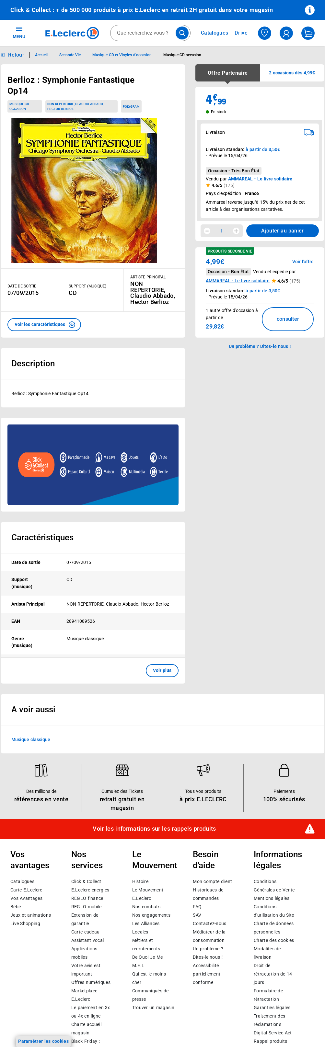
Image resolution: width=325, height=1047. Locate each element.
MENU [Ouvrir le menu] (19, 32)
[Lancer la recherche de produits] (182, 33)
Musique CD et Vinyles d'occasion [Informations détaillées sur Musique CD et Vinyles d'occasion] (121, 55)
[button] (44, 324)
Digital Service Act (273, 1032)
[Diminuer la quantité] (207, 231)
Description (33, 363)
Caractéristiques (42, 537)
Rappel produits (270, 1041)
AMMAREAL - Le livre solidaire (260, 179)
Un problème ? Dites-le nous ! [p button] (260, 346)
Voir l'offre (303, 261)
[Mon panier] (308, 33)
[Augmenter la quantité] (236, 231)
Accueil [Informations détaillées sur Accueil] (41, 55)
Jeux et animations (30, 915)
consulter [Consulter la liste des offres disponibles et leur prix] (288, 319)
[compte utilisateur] (286, 33)
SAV (197, 915)
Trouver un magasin (153, 1007)
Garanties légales (272, 1007)
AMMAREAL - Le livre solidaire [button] (238, 280)
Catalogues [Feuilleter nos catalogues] (214, 33)
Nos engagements (151, 915)
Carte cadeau (85, 931)
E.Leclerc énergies (90, 889)
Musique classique (30, 739)
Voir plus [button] (162, 670)
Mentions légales (271, 898)
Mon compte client (212, 881)
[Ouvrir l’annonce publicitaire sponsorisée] (93, 464)
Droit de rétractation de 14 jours (273, 974)
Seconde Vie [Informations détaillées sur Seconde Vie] (70, 55)
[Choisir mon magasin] (264, 33)
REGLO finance (87, 898)
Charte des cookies (274, 940)
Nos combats (146, 906)
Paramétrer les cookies (43, 1041)
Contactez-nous (209, 923)
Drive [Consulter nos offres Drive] (241, 33)
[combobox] (150, 33)
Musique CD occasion (19, 106)
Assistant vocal (87, 940)
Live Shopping (25, 923)
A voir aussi (33, 709)
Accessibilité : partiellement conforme (207, 974)
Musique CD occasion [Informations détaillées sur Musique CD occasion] (182, 55)
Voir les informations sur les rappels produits (154, 829)
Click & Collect (86, 881)
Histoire (140, 881)
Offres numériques (90, 982)
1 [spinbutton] (221, 230)
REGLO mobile (86, 906)
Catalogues (22, 881)
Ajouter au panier (282, 230)
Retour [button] (16, 55)
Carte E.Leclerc (26, 889)
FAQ (197, 906)
